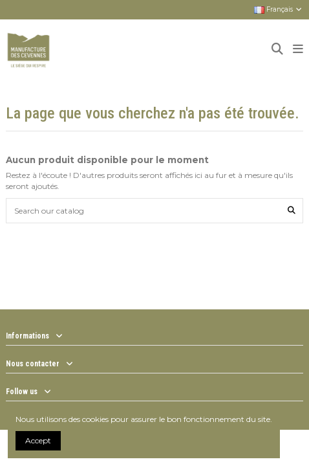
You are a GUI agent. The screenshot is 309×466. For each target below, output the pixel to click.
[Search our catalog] (291, 210)
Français (278, 9)
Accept (38, 440)
